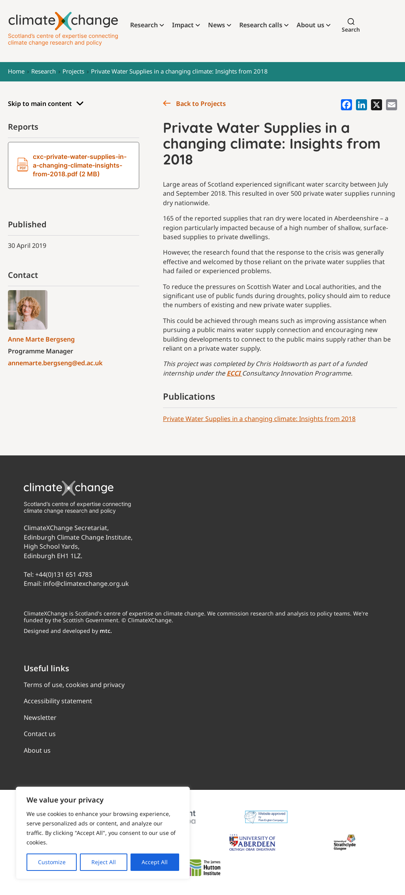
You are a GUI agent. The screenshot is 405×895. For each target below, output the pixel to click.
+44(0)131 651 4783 (63, 574)
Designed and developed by (68, 630)
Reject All (103, 862)
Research (144, 25)
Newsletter (40, 717)
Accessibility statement (58, 701)
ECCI (234, 373)
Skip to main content (46, 103)
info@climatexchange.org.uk (86, 583)
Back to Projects (194, 103)
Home (16, 71)
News (216, 25)
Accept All (155, 862)
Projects (73, 71)
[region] (103, 833)
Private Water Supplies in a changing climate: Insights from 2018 (179, 71)
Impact (183, 25)
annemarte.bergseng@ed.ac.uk (55, 363)
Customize (52, 862)
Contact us (40, 733)
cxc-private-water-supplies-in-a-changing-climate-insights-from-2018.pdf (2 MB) (72, 165)
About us (310, 25)
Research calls (260, 25)
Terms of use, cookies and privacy (74, 684)
